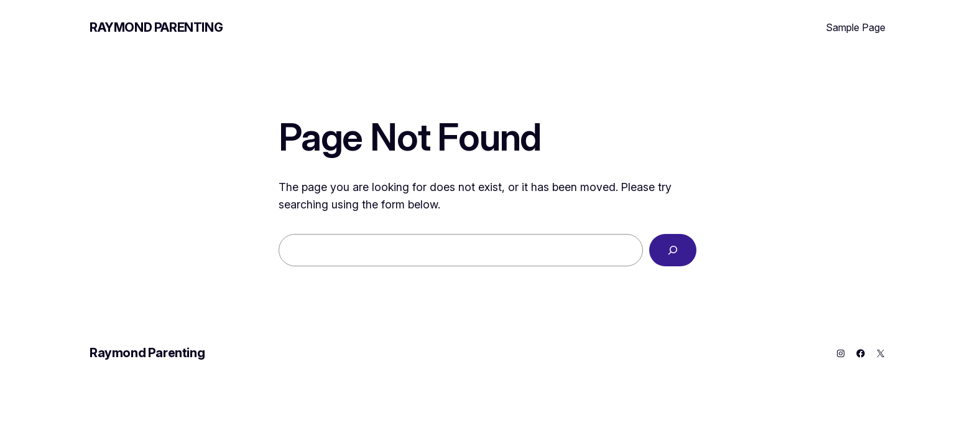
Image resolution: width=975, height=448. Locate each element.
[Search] (672, 250)
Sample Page (855, 27)
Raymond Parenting (156, 27)
